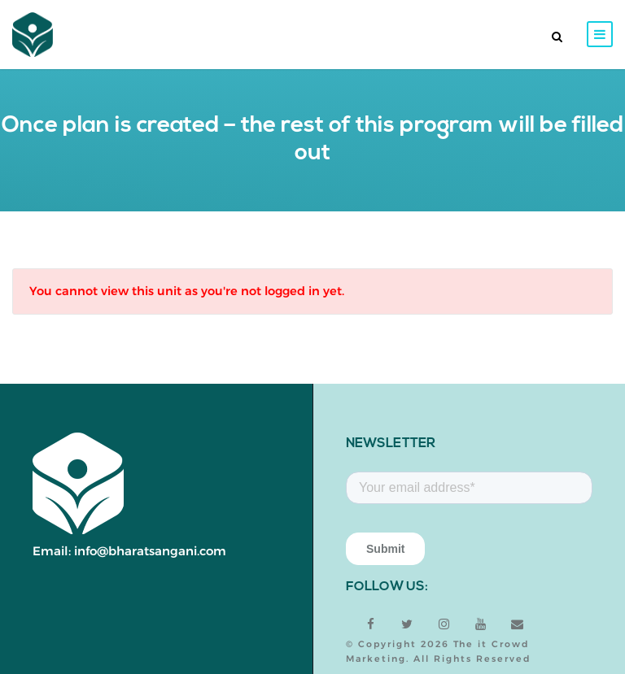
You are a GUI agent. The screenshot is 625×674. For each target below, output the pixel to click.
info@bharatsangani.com (150, 551)
